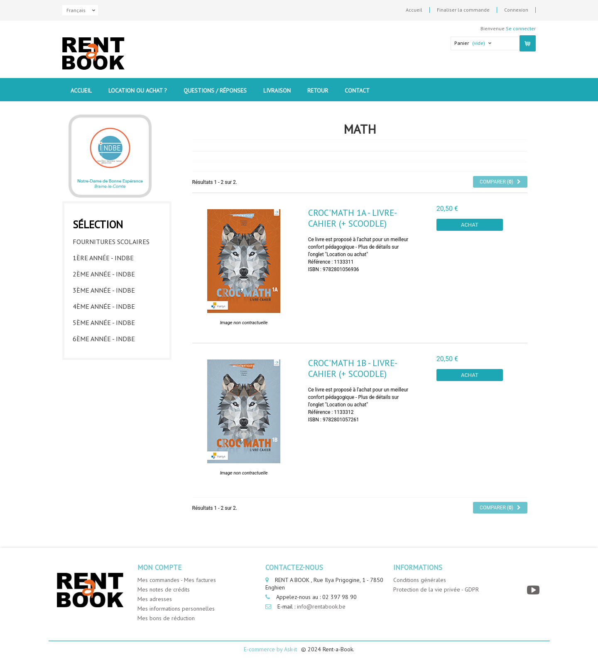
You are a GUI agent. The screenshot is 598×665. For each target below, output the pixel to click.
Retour (317, 90)
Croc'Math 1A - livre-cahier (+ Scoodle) (352, 218)
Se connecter (521, 28)
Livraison (277, 90)
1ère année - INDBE (103, 258)
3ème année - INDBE (104, 290)
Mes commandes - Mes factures (176, 580)
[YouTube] (534, 590)
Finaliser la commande (463, 10)
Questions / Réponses (215, 90)
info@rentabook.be (321, 606)
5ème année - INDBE (104, 322)
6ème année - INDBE (104, 339)
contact (357, 90)
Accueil (414, 10)
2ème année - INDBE (104, 274)
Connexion (516, 10)
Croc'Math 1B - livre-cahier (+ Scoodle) (352, 368)
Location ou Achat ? (137, 90)
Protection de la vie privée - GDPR (436, 589)
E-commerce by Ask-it (270, 649)
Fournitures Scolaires (111, 241)
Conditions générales (419, 580)
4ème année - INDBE (104, 306)
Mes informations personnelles (176, 608)
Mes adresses (154, 599)
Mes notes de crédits (163, 589)
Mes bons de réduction (166, 618)
